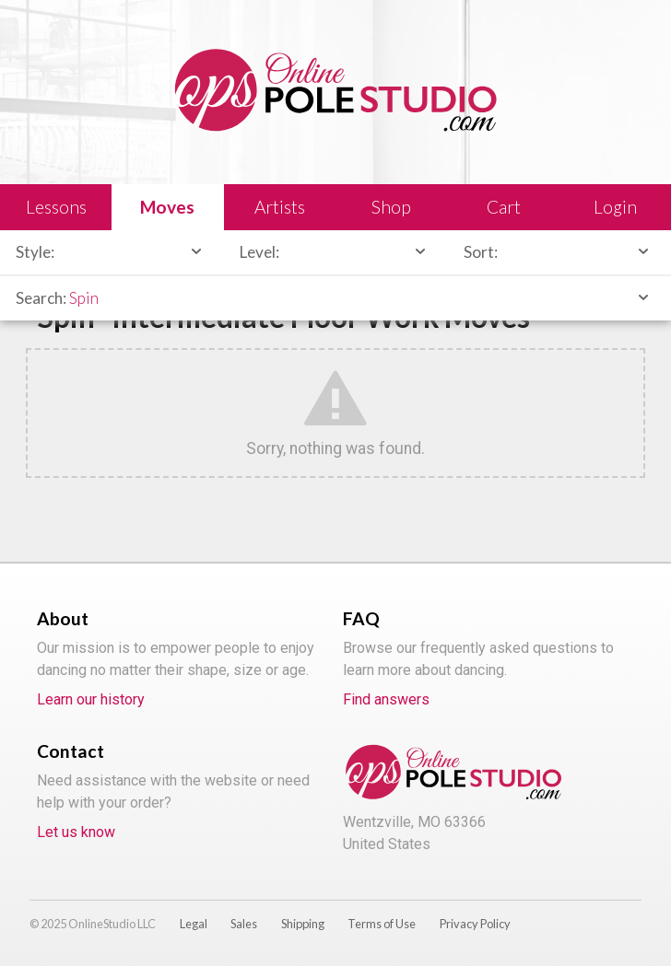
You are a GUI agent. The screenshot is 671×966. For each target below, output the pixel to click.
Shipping (302, 923)
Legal (193, 923)
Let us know (76, 832)
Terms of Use (381, 923)
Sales (243, 923)
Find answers (386, 699)
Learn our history (91, 699)
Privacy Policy (475, 923)
